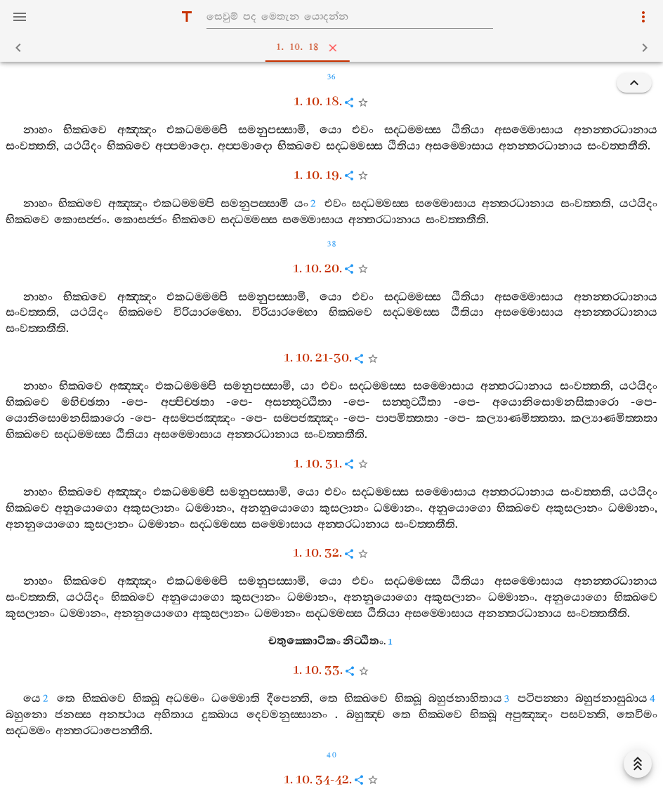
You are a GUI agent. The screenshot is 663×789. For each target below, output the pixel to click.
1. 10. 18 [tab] (334, 48)
